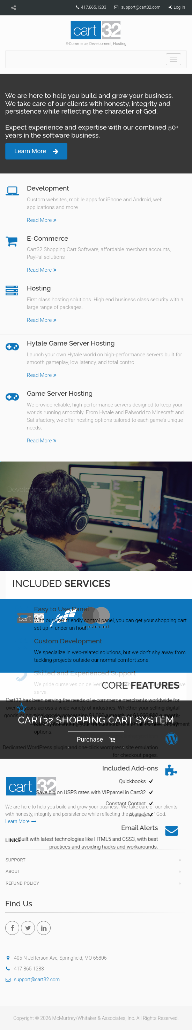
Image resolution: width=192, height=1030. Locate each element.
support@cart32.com (140, 7)
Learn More (36, 151)
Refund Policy (22, 883)
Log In (179, 7)
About (13, 871)
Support (15, 859)
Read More (42, 220)
